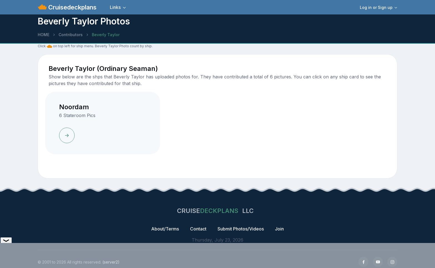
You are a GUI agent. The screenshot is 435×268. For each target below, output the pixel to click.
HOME (43, 34)
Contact (198, 229)
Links (115, 7)
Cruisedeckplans (72, 7)
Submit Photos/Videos (241, 229)
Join (279, 229)
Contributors (71, 34)
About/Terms (165, 229)
